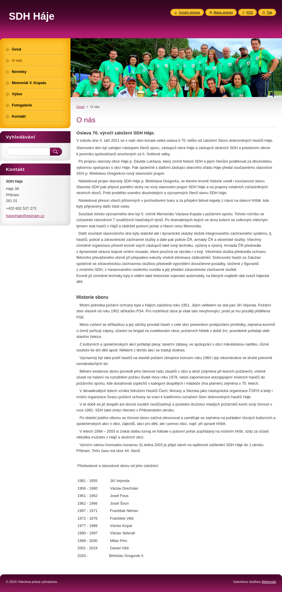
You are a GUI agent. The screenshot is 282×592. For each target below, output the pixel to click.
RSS (249, 12)
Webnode (269, 581)
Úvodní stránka (189, 12)
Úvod (80, 107)
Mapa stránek (223, 12)
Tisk (269, 12)
